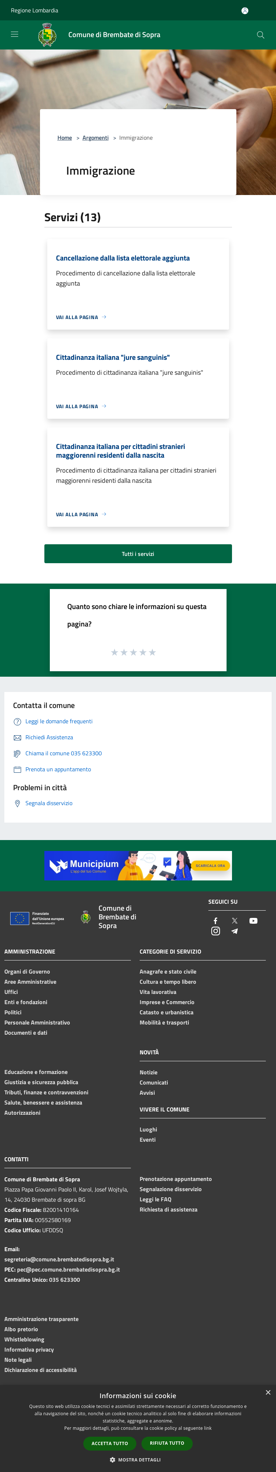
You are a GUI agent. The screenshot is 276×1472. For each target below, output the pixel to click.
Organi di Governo (27, 971)
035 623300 (64, 1279)
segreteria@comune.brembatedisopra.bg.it (59, 1259)
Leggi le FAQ (155, 1199)
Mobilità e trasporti (164, 1022)
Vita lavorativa (158, 991)
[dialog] (138, 1428)
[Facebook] (215, 921)
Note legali (18, 1359)
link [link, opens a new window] (208, 1428)
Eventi (148, 1139)
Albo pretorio (21, 1329)
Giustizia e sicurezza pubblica (41, 1082)
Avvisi (147, 1092)
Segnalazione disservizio (171, 1189)
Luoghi (148, 1129)
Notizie (148, 1072)
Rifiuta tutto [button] (167, 1443)
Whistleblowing (24, 1339)
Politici (12, 1012)
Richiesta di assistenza (168, 1209)
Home (64, 137)
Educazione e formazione (36, 1071)
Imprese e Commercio (167, 1002)
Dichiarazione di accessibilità (40, 1369)
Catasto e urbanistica (166, 1012)
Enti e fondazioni (25, 1002)
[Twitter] (234, 921)
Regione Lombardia (34, 10)
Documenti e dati (25, 1032)
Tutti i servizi (138, 553)
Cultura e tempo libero (168, 981)
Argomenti (96, 137)
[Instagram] (215, 931)
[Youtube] (253, 921)
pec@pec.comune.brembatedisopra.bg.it (68, 1269)
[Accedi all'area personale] (245, 11)
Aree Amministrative (30, 981)
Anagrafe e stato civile (168, 971)
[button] (138, 1459)
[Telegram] (234, 931)
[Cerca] (260, 35)
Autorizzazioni (22, 1112)
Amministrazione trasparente (41, 1318)
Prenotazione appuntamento (176, 1178)
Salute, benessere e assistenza (43, 1102)
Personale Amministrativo (37, 1022)
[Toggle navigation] (14, 34)
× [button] (268, 1393)
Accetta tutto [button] (110, 1443)
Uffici (11, 991)
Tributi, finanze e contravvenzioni (46, 1092)
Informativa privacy (29, 1349)
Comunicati (154, 1082)
